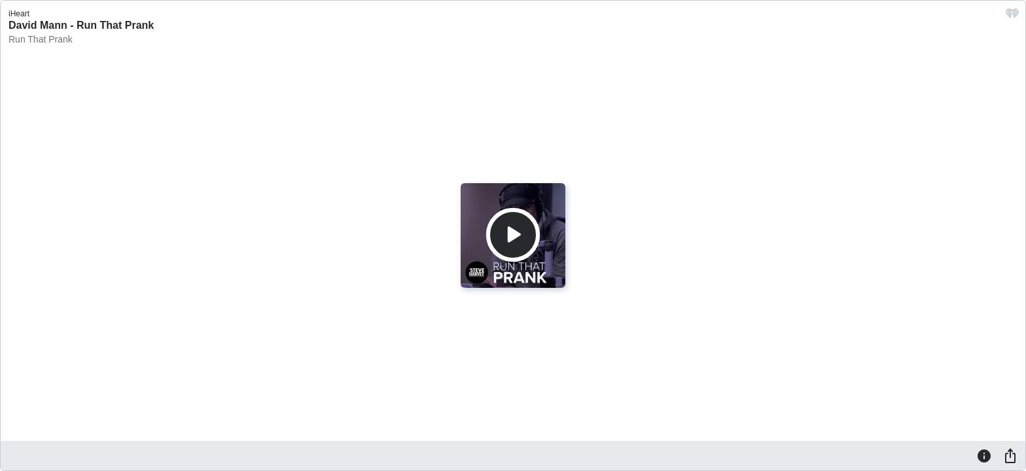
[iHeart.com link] (1012, 16)
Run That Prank (41, 39)
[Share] (1010, 455)
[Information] (984, 455)
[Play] (513, 235)
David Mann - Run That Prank (81, 25)
